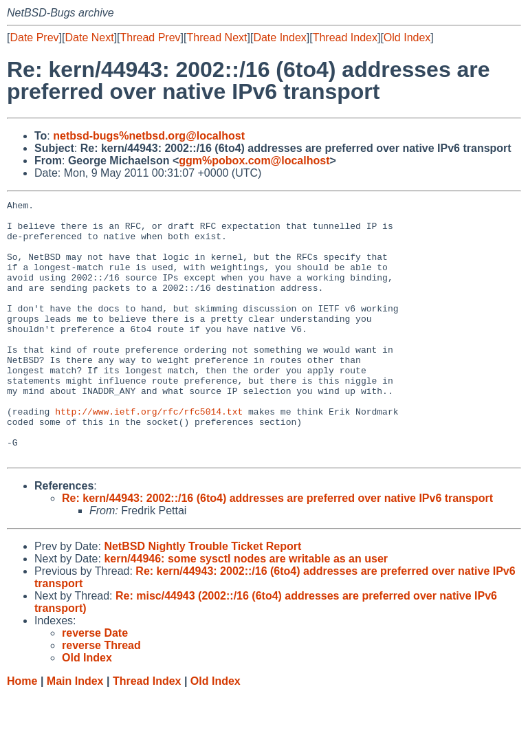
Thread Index (345, 37)
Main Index (75, 732)
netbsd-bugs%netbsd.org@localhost (149, 136)
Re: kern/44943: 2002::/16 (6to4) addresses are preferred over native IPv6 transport (277, 550)
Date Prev (34, 37)
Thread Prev (150, 37)
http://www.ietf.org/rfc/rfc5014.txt (149, 454)
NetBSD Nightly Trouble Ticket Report (202, 598)
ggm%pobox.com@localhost (254, 160)
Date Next (89, 37)
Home (22, 732)
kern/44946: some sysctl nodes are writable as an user (246, 610)
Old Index (407, 37)
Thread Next (216, 37)
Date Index (279, 37)
